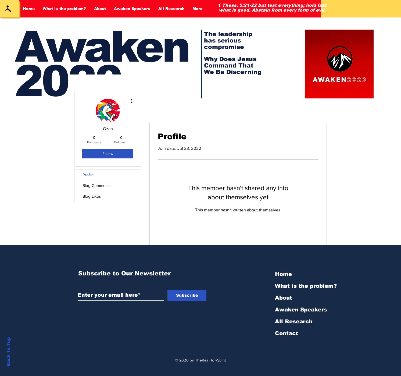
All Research (293, 321)
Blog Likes (92, 196)
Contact (286, 333)
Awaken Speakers (301, 310)
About (283, 298)
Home (283, 274)
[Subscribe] (186, 295)
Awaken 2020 (102, 64)
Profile (88, 174)
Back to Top (8, 352)
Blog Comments (96, 185)
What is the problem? (306, 286)
